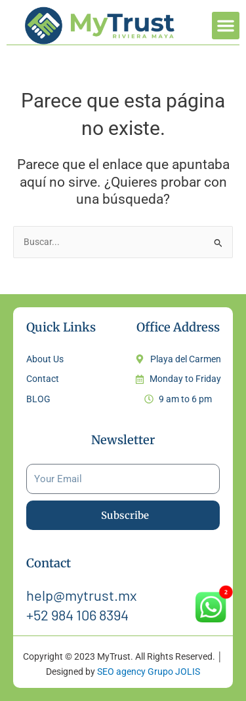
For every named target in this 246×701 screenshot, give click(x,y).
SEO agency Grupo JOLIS (148, 671)
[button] (225, 25)
